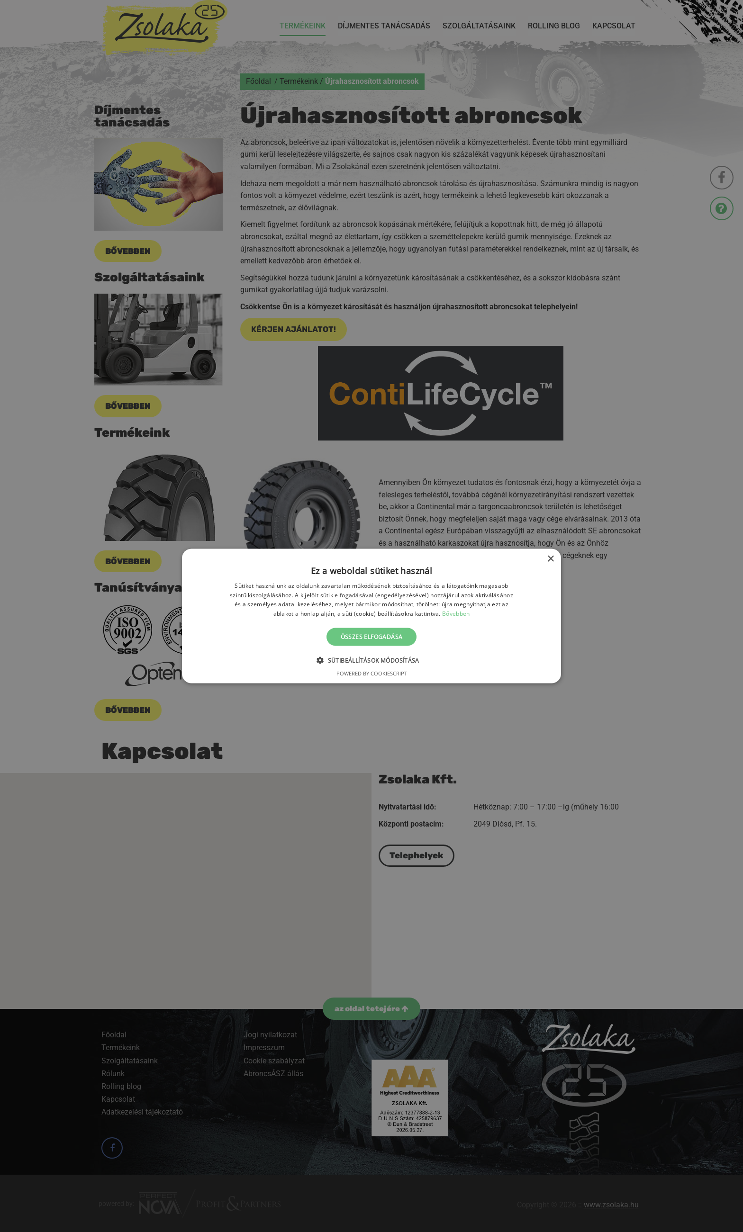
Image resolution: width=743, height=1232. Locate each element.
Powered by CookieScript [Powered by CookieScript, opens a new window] (371, 673)
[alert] (371, 616)
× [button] (550, 558)
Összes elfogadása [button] (372, 637)
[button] (371, 660)
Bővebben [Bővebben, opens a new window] (456, 614)
